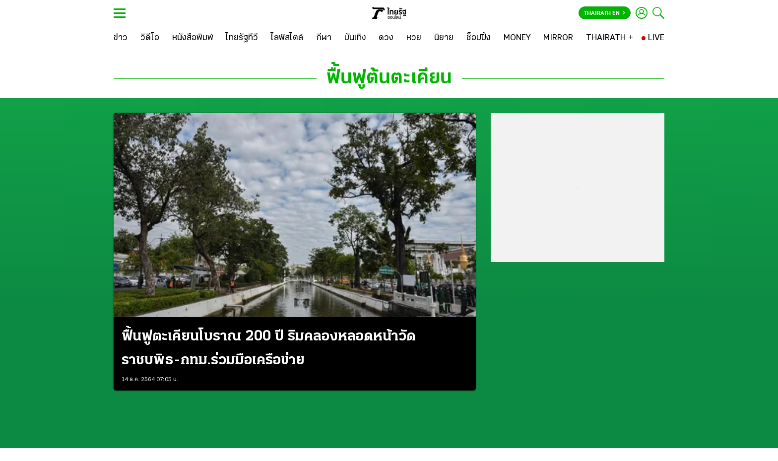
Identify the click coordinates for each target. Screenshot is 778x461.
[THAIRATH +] (610, 38)
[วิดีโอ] (149, 38)
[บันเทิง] (355, 38)
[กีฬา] (323, 38)
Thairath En (604, 13)
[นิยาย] (444, 38)
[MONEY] (517, 38)
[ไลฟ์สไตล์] (287, 38)
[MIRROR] (558, 38)
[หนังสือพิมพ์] (192, 38)
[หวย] (413, 38)
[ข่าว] (121, 38)
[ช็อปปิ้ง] (478, 38)
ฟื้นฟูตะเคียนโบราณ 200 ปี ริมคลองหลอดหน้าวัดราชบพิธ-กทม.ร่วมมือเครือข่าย (269, 348)
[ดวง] (386, 38)
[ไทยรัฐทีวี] (242, 38)
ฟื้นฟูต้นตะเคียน (389, 78)
